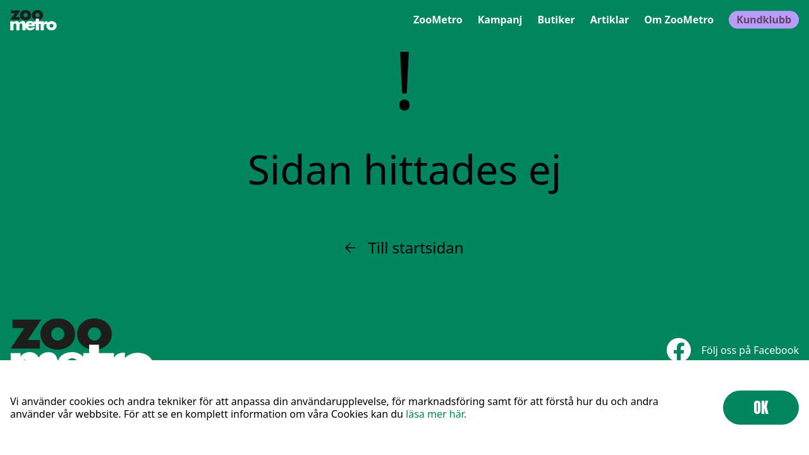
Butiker (556, 20)
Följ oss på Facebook (732, 349)
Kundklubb (763, 20)
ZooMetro (438, 20)
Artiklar (609, 20)
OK (761, 407)
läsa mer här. (436, 414)
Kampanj (500, 20)
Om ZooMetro (679, 20)
